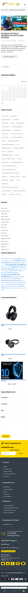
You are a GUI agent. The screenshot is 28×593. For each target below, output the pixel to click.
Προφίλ (5, 466)
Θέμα (14, 411)
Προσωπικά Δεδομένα (9, 512)
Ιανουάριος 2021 (5, 230)
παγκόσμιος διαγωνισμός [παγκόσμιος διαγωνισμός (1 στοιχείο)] (19, 190)
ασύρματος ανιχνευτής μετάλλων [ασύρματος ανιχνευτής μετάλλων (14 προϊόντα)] (12, 282)
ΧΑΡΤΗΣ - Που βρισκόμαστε (8, 551)
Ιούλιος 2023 (4, 213)
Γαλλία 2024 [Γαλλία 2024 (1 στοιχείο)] (10, 151)
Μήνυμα (14, 417)
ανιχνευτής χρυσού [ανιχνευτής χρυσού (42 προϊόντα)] (7, 280)
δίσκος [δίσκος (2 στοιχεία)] (18, 180)
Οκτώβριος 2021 (5, 222)
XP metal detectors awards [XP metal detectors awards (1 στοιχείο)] (8, 144)
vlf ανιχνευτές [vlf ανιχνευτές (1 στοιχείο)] (5, 133)
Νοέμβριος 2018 (5, 244)
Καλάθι (5, 491)
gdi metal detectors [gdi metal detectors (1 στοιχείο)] (6, 119)
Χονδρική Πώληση (8, 471)
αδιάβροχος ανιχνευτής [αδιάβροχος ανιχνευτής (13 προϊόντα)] (6, 267)
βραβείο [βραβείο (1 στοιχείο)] (12, 180)
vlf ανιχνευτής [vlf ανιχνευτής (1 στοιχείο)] (5, 137)
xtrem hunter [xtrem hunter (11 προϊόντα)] (3, 265)
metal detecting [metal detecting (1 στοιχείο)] (5, 126)
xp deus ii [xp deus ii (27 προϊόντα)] (12, 262)
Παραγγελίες (7, 494)
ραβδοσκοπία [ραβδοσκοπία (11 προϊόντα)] (12, 286)
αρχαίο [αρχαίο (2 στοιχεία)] (23, 176)
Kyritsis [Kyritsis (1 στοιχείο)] (12, 123)
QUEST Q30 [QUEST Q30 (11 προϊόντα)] (11, 260)
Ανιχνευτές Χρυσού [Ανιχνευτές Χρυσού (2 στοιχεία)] (6, 148)
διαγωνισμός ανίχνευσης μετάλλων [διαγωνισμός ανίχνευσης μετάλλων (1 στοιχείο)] (10, 187)
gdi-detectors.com (8, 524)
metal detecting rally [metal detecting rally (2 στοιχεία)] (6, 130)
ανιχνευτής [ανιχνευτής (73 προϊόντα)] (5, 275)
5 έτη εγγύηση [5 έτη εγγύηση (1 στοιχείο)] (5, 116)
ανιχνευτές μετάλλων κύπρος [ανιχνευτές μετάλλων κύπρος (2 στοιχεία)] (9, 169)
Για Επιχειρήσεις (7, 469)
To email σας (14, 405)
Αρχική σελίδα (4, 10)
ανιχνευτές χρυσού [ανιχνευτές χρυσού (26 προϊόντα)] (13, 272)
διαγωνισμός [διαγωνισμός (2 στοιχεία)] (5, 183)
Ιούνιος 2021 (4, 224)
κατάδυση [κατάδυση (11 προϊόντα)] (3, 284)
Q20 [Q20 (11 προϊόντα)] (14, 258)
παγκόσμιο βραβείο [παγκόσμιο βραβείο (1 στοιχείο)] (6, 190)
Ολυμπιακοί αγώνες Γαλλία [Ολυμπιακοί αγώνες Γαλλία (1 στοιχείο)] (8, 158)
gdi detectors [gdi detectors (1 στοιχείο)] (14, 116)
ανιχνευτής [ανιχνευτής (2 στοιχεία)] (4, 176)
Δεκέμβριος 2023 (5, 211)
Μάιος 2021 (4, 227)
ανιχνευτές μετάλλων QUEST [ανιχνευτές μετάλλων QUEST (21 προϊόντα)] (11, 270)
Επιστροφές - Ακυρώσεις (10, 510)
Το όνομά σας (14, 398)
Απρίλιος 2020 (4, 235)
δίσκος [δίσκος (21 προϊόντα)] (21, 282)
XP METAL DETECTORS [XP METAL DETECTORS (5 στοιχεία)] (13, 141)
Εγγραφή (11, 489)
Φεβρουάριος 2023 (5, 219)
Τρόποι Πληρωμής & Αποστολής (11, 507)
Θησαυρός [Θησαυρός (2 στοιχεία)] (17, 155)
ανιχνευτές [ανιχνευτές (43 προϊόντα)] (11, 269)
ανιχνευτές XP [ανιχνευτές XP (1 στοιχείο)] (5, 162)
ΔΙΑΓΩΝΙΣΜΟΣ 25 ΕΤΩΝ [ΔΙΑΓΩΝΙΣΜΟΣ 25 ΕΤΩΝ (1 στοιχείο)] (7, 155)
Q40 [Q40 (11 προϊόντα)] (16, 258)
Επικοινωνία (7, 476)
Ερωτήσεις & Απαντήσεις (10, 473)
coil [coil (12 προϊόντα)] (2, 258)
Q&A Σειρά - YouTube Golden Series (8, 40)
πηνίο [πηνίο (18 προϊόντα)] (19, 284)
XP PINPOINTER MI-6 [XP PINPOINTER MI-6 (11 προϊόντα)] (23, 262)
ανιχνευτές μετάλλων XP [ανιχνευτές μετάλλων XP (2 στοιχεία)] (17, 162)
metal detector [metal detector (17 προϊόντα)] (6, 258)
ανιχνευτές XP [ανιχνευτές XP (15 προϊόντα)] (18, 269)
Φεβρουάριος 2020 (5, 238)
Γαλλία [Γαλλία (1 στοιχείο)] (3, 151)
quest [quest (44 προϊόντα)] (19, 258)
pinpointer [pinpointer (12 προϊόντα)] (12, 258)
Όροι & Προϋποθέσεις (9, 505)
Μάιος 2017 (4, 246)
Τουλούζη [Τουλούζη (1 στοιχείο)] (19, 158)
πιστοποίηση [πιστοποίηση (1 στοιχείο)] (11, 194)
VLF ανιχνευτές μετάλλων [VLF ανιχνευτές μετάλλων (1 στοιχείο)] (17, 133)
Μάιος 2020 (4, 233)
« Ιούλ (2, 103)
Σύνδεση (6, 489)
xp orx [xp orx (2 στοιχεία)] (18, 144)
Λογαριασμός (7, 486)
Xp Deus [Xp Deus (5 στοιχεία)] (4, 141)
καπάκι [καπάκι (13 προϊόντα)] (24, 282)
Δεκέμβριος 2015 (5, 249)
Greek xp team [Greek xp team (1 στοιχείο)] (5, 123)
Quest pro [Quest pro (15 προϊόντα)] (7, 260)
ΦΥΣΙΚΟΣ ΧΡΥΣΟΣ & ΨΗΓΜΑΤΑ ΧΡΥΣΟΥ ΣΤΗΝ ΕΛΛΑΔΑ (12, 35)
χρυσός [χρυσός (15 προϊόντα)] (2, 289)
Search (14, 591)
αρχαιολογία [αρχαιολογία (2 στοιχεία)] (5, 180)
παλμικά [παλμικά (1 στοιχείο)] (4, 194)
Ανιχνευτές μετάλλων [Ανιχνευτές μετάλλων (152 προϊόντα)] (16, 264)
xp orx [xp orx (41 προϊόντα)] (17, 262)
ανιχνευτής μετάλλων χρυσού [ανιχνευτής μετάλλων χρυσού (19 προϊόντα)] (14, 278)
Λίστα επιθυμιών (8, 496)
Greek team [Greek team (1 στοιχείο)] (16, 119)
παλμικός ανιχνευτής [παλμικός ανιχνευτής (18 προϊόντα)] (13, 284)
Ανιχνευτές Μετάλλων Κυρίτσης (15, 572)
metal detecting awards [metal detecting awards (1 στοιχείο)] (17, 126)
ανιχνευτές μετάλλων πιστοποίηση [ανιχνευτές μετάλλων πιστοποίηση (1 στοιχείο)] (10, 173)
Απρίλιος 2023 (4, 216)
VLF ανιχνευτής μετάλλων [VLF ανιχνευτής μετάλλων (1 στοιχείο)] (17, 137)
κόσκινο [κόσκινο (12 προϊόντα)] (6, 284)
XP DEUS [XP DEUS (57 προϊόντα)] (17, 261)
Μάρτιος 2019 (4, 241)
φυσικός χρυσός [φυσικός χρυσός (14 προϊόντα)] (23, 287)
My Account (4, 591)
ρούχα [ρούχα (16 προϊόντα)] (16, 286)
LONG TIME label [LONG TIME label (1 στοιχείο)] (20, 123)
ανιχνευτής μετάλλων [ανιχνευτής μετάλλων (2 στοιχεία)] (15, 176)
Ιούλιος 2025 (4, 208)
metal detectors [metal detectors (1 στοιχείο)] (17, 130)
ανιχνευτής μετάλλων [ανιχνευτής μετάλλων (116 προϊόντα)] (10, 275)
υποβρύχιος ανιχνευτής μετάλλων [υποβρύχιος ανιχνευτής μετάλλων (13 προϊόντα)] (12, 287)
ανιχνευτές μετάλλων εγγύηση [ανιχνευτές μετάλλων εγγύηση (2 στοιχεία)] (9, 165)
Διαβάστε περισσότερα (9, 56)
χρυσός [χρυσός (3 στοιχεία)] (18, 194)
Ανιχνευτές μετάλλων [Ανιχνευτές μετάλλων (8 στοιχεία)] (18, 148)
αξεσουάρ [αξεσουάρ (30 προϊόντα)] (17, 280)
